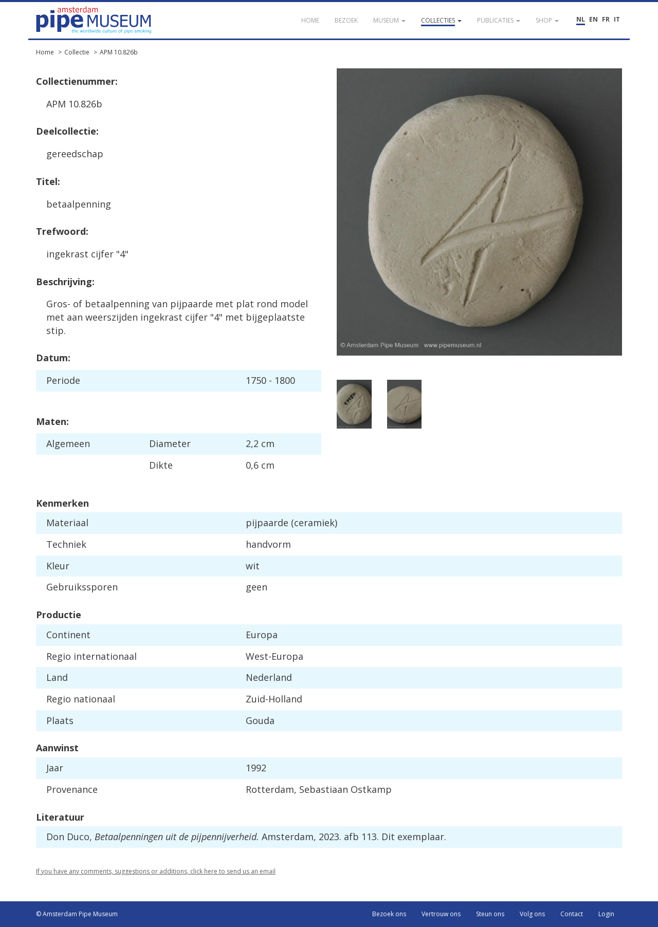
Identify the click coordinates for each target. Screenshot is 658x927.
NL (580, 19)
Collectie (76, 52)
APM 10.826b (119, 52)
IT (617, 19)
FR (606, 19)
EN (593, 19)
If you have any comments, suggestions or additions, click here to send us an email (156, 871)
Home (45, 52)
